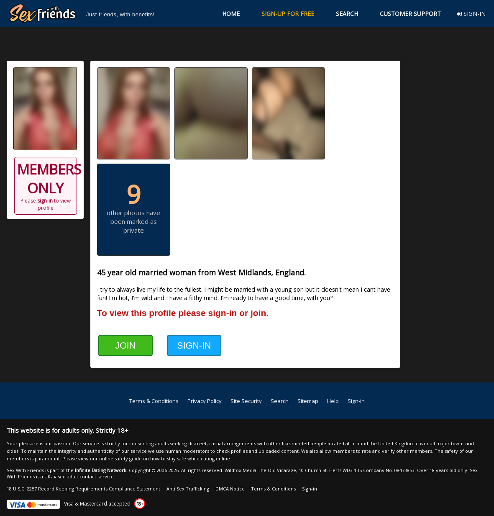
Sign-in (356, 401)
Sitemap (307, 401)
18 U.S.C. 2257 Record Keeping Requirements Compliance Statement (83, 488)
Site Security (246, 401)
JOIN (125, 346)
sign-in (45, 200)
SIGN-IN (471, 14)
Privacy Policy (204, 401)
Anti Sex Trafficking (187, 488)
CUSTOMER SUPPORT (410, 14)
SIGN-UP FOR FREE (287, 14)
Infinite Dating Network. (101, 470)
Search (280, 401)
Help (333, 401)
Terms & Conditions (154, 401)
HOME (231, 14)
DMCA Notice (230, 488)
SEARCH (347, 14)
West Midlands (244, 272)
